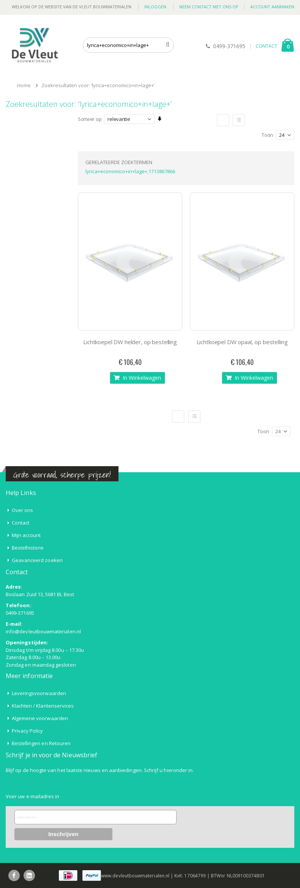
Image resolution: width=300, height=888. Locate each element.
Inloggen (155, 6)
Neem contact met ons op (208, 6)
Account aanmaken (272, 6)
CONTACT (266, 46)
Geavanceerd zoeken (37, 560)
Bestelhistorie (28, 547)
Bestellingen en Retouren (41, 743)
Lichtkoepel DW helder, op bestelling (130, 342)
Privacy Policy (27, 730)
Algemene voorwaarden (40, 718)
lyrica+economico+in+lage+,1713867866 (130, 171)
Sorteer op (89, 119)
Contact (20, 522)
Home (24, 85)
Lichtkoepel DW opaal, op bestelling (242, 342)
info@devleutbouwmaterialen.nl (43, 631)
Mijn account (26, 535)
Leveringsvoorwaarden (39, 693)
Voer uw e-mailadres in (32, 796)
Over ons (22, 510)
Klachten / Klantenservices (43, 705)
